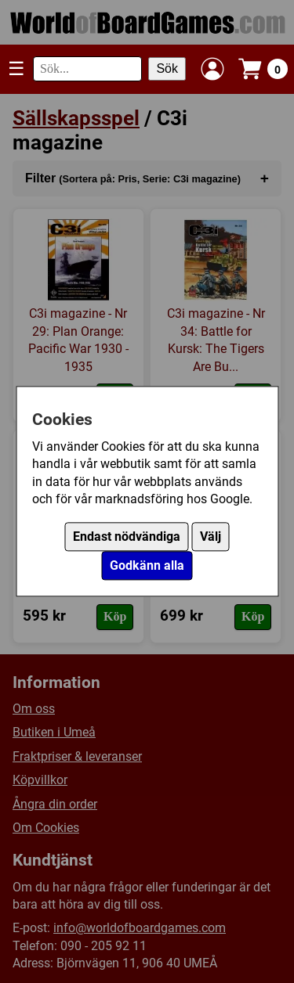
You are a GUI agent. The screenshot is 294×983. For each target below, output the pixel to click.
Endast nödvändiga (126, 537)
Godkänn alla (147, 566)
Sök (167, 68)
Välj (210, 537)
